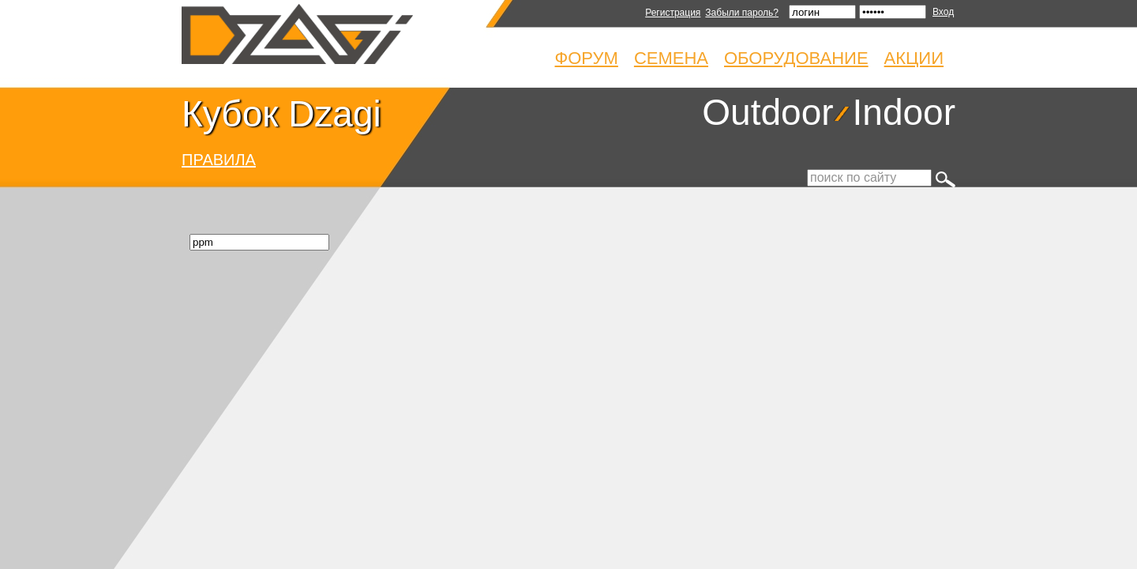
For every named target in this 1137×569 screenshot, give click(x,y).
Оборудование (796, 58)
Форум (586, 58)
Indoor (904, 112)
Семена (671, 58)
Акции (914, 58)
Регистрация (672, 12)
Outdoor (767, 112)
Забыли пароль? (742, 12)
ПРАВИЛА (219, 159)
